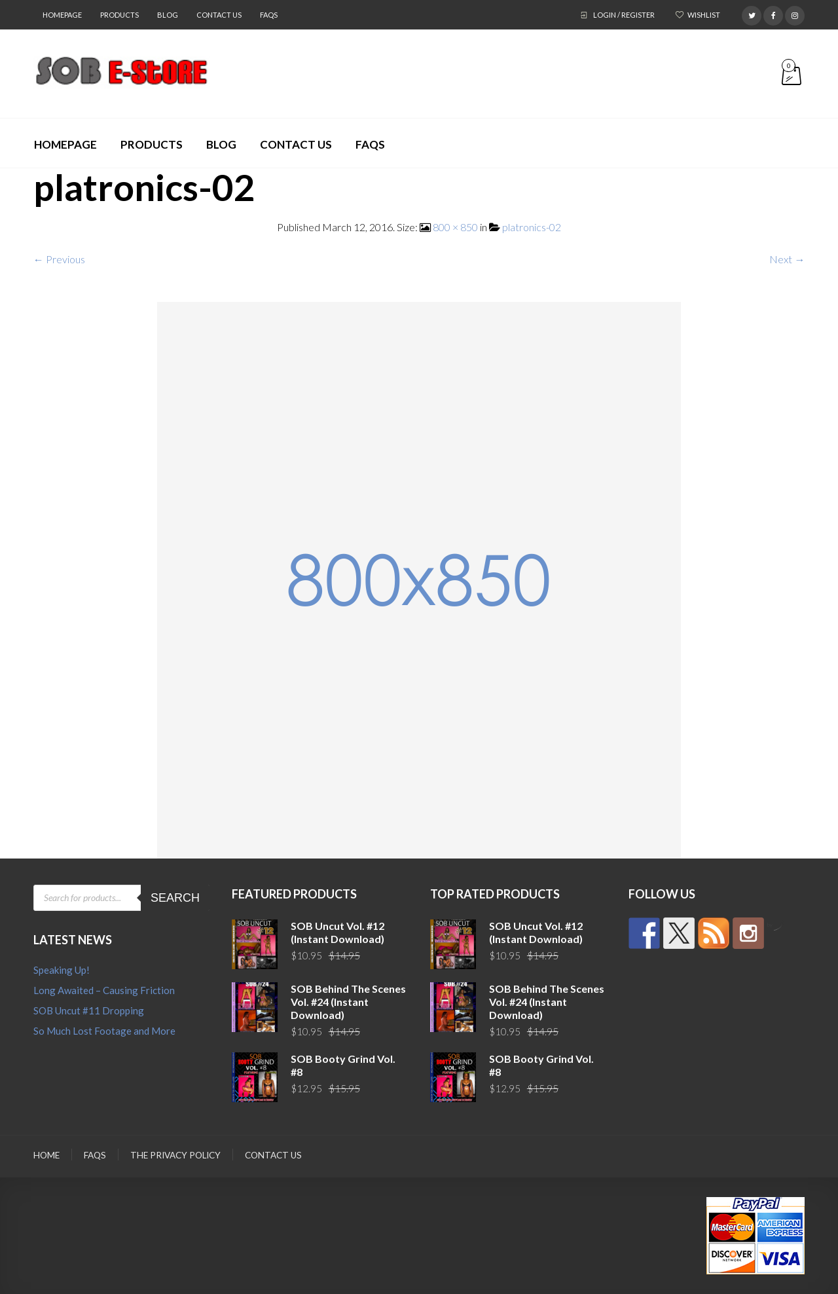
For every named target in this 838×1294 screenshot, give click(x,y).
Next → (787, 259)
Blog (167, 14)
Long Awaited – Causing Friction (104, 990)
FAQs (269, 14)
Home (46, 1155)
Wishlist (703, 14)
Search (175, 897)
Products (119, 14)
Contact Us (219, 14)
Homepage (62, 14)
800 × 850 (455, 227)
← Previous (59, 259)
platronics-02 (531, 227)
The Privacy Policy (175, 1155)
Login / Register (624, 14)
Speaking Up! (61, 970)
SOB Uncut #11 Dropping (88, 1010)
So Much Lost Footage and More (104, 1031)
